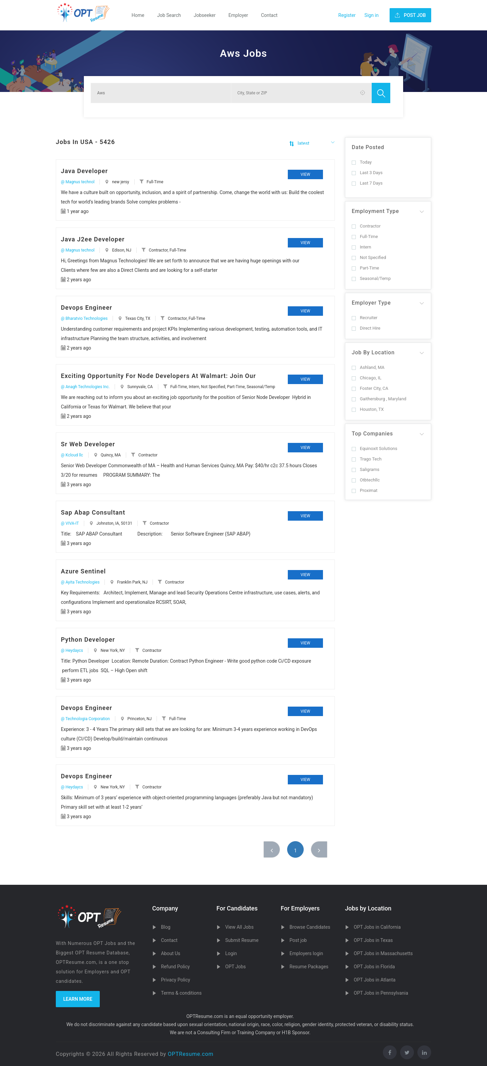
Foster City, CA (370, 388)
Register (346, 15)
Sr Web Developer (88, 444)
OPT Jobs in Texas (373, 940)
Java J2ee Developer (93, 239)
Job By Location (373, 352)
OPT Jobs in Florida (374, 966)
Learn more (77, 999)
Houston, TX (368, 409)
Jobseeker (205, 15)
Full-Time (365, 236)
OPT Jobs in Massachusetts (383, 953)
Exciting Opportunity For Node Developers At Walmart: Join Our (158, 375)
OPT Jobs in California (377, 927)
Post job (298, 940)
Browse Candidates (309, 927)
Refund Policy (175, 966)
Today (362, 162)
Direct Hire (366, 328)
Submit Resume (241, 940)
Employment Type (375, 211)
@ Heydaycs (72, 650)
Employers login (306, 953)
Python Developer (88, 639)
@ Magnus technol (77, 182)
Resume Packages (308, 966)
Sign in (372, 15)
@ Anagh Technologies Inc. (85, 386)
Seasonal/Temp (371, 278)
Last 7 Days (367, 183)
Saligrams (365, 469)
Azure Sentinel (83, 571)
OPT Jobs (235, 966)
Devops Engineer (86, 307)
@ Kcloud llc (72, 455)
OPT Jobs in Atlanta (374, 979)
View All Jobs (239, 927)
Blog (165, 927)
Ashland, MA (368, 367)
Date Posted (368, 147)
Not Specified (369, 257)
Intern (361, 247)
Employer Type (371, 303)
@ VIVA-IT (70, 523)
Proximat (364, 490)
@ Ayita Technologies (80, 582)
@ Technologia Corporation (85, 718)
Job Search (169, 15)
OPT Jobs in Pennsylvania (381, 993)
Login (231, 953)
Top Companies (372, 433)
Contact (269, 15)
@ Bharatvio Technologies (84, 318)
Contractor (366, 226)
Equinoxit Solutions (374, 448)
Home (138, 15)
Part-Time (365, 267)
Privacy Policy (175, 979)
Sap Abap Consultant (93, 512)
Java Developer (84, 170)
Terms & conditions (181, 993)
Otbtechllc (366, 479)
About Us (170, 953)
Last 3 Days (367, 172)
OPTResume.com (190, 1054)
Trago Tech (366, 458)
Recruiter (364, 317)
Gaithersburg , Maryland (379, 398)
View (305, 174)
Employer (238, 15)
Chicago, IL (366, 377)
